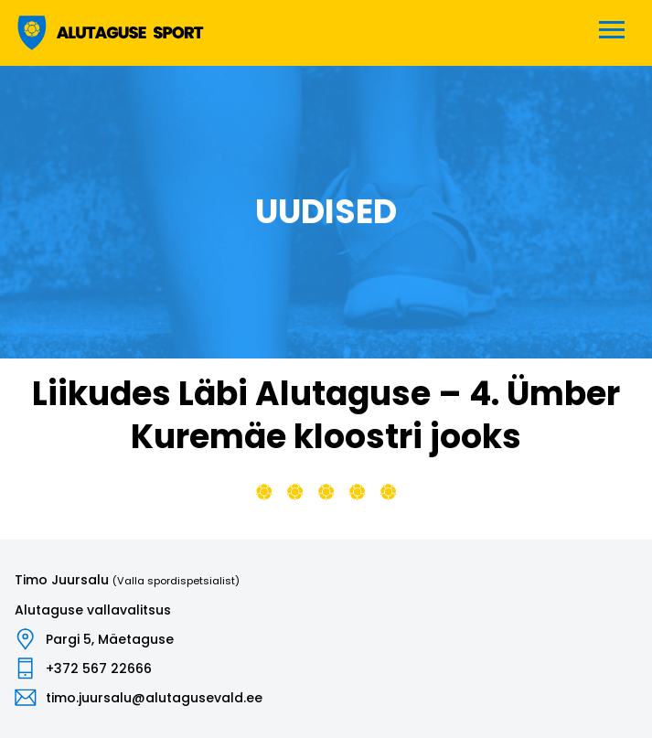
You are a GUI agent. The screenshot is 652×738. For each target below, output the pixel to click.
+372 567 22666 (99, 668)
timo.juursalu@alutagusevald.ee (154, 698)
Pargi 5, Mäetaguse (110, 639)
